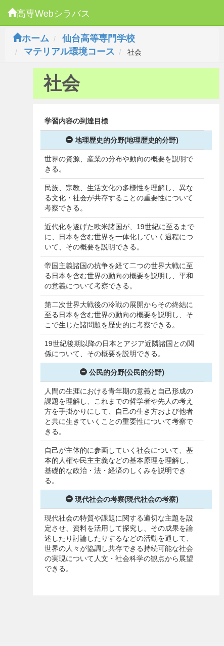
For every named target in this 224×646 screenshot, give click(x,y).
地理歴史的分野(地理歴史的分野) (122, 140)
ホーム (31, 38)
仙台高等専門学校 (98, 38)
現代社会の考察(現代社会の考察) (122, 499)
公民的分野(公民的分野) (122, 372)
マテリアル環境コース (69, 52)
